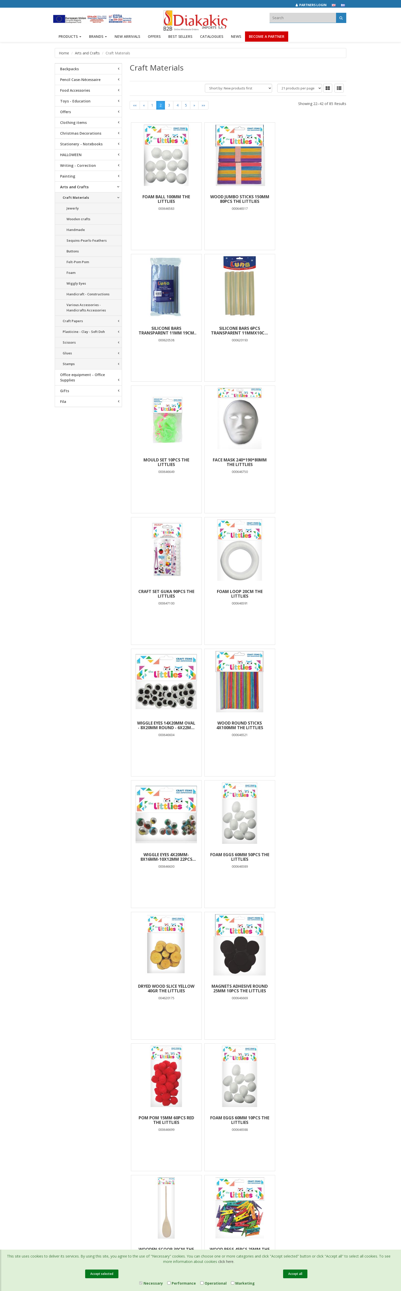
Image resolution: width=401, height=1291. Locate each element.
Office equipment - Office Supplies (82, 377)
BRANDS (98, 37)
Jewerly (72, 208)
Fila (63, 401)
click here (225, 1261)
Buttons (72, 251)
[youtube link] (306, 1125)
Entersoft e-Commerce (146, 1186)
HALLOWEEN (71, 154)
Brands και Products (70, 1129)
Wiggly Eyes (76, 283)
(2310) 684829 (222, 1133)
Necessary (151, 1283)
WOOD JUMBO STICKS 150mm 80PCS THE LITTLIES (238, 199)
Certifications (164, 1142)
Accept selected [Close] (101, 1274)
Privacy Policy (164, 1129)
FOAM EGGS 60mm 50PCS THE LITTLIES (310, 593)
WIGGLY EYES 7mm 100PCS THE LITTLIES (237, 988)
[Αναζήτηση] (341, 18)
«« (135, 105)
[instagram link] (295, 1125)
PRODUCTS (70, 37)
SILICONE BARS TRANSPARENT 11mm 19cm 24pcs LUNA (310, 199)
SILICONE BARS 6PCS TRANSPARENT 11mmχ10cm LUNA (165, 330)
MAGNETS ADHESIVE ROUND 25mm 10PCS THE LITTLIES (238, 725)
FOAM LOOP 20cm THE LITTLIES (238, 462)
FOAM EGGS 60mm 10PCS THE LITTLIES (165, 857)
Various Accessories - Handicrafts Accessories (86, 307)
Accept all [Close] (295, 1274)
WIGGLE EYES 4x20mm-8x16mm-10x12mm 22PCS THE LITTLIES (238, 593)
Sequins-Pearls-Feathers (86, 240)
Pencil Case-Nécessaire (80, 79)
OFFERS (154, 37)
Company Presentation (73, 1122)
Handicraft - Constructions (87, 294)
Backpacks (69, 68)
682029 (245, 1133)
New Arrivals (114, 1135)
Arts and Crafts (87, 53)
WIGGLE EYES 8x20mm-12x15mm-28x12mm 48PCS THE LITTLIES (166, 988)
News (236, 37)
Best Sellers (180, 37)
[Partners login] (314, 5)
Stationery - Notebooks (81, 144)
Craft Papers (73, 321)
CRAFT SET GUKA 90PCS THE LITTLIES (166, 462)
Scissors (69, 342)
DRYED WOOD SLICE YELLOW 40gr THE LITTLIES (166, 725)
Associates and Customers (75, 1135)
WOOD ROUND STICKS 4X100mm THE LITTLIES (165, 593)
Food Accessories (75, 90)
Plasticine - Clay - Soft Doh (84, 331)
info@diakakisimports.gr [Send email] (228, 1144)
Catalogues (211, 37)
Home (64, 53)
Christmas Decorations (80, 133)
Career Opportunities (71, 1154)
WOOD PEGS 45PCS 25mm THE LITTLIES (310, 857)
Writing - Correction (78, 165)
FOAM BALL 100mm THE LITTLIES (166, 199)
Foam (70, 272)
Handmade (75, 229)
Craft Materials (76, 197)
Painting (67, 176)
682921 (261, 1133)
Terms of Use (164, 1135)
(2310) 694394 (220, 1139)
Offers (65, 111)
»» (203, 105)
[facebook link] (284, 1125)
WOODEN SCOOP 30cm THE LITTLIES (237, 857)
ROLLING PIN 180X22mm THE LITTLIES (310, 988)
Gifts (64, 390)
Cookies (160, 1149)
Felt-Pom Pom (77, 262)
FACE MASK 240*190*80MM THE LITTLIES (310, 330)
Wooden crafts (78, 219)
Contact (60, 1167)
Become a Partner (266, 37)
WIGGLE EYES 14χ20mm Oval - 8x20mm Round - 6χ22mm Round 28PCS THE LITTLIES (310, 462)
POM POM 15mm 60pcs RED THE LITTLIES (310, 725)
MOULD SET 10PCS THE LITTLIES (238, 330)
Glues (67, 353)
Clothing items (73, 122)
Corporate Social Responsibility (68, 1145)
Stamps (69, 364)
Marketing (243, 1283)
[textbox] (303, 18)
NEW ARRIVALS (127, 37)
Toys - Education (75, 101)
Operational (213, 1283)
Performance (181, 1283)
